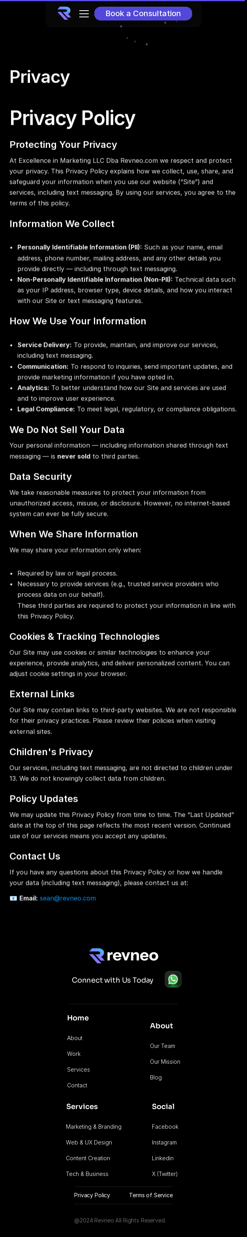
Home (78, 1018)
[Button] (143, 13)
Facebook (165, 1126)
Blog (156, 1077)
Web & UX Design (89, 1142)
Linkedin (163, 1158)
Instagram (164, 1142)
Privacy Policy (92, 1195)
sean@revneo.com (68, 899)
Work (73, 1053)
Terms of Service (151, 1195)
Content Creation (88, 1158)
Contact (77, 1085)
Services (78, 1069)
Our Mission (165, 1061)
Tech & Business (87, 1173)
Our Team (162, 1045)
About (74, 1038)
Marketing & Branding (94, 1126)
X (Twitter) (165, 1173)
